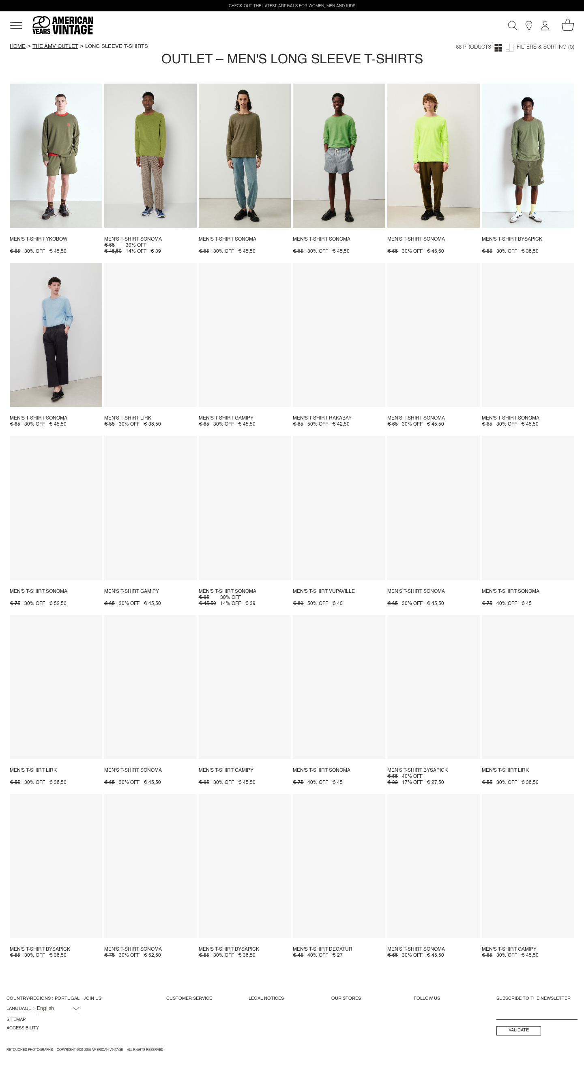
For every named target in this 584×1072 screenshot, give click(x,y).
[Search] (512, 25)
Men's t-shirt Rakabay (322, 418)
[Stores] (529, 25)
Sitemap (16, 1020)
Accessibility (22, 1028)
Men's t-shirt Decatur (322, 949)
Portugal (67, 999)
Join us (92, 999)
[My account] (545, 25)
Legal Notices (266, 999)
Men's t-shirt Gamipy (226, 418)
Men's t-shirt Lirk (127, 418)
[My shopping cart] (567, 24)
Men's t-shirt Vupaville (324, 591)
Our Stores (346, 999)
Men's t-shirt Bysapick (512, 239)
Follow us (427, 999)
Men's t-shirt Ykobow (38, 239)
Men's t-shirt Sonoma (133, 239)
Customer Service (189, 999)
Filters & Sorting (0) (545, 47)
